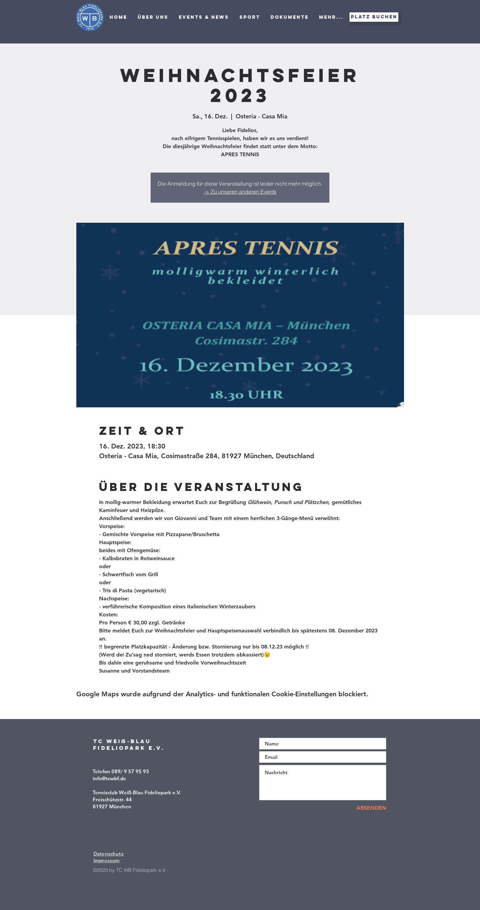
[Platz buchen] (373, 17)
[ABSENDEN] (362, 808)
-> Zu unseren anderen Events (240, 191)
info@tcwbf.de (109, 778)
